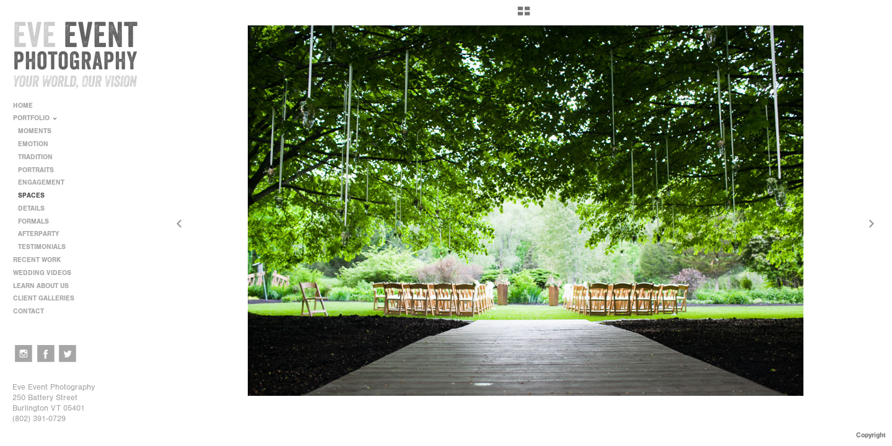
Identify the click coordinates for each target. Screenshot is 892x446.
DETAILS (31, 208)
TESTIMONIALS (42, 247)
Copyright (871, 435)
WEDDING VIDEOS (42, 273)
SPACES (31, 195)
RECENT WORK (41, 260)
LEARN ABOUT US (45, 286)
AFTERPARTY (38, 234)
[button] (523, 15)
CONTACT (28, 311)
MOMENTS (34, 131)
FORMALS (33, 221)
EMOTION (33, 144)
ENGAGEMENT (41, 182)
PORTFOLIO (35, 118)
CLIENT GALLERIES (43, 298)
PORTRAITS (36, 170)
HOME (23, 106)
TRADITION (35, 157)
